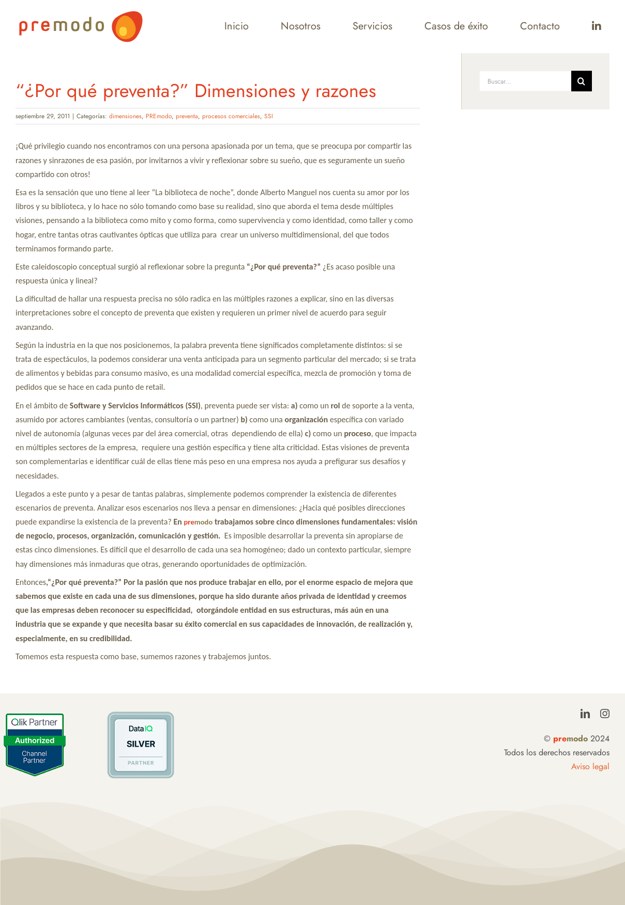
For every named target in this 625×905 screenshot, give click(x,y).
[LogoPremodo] (81, 14)
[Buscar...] (525, 81)
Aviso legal (590, 766)
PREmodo (159, 116)
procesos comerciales (231, 116)
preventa (187, 116)
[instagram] (604, 713)
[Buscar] (581, 81)
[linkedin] (585, 713)
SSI (268, 116)
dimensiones (125, 116)
